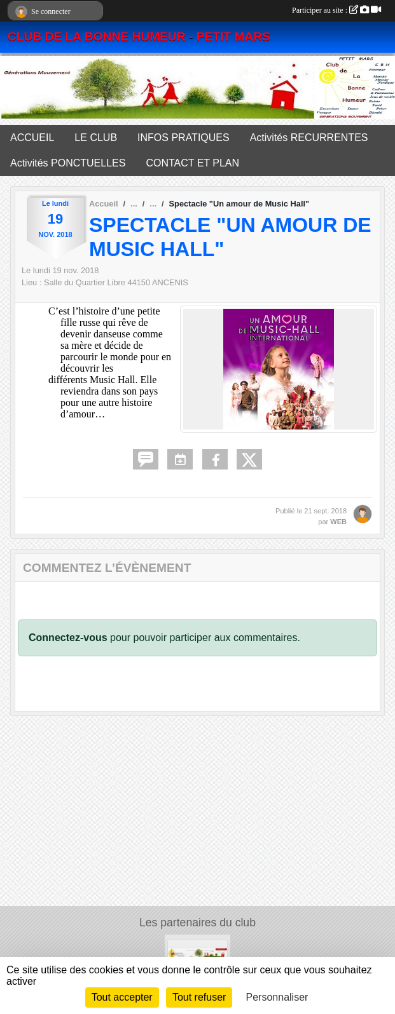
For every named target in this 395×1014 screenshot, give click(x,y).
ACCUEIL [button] (32, 137)
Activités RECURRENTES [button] (309, 137)
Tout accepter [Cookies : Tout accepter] (122, 997)
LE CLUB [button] (95, 137)
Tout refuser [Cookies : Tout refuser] (199, 997)
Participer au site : (336, 10)
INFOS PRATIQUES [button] (183, 137)
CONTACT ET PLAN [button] (192, 163)
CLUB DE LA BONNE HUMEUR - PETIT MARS (139, 36)
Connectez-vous (68, 637)
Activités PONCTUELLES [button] (67, 163)
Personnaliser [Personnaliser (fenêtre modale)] (277, 997)
